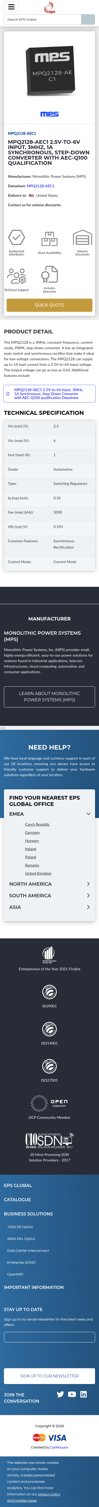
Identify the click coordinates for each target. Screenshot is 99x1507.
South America (30, 896)
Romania (32, 865)
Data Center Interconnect (28, 1251)
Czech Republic (37, 824)
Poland (30, 857)
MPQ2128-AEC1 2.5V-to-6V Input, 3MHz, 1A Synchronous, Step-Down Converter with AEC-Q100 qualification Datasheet (48, 393)
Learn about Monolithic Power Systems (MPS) (49, 696)
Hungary (32, 840)
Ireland (30, 848)
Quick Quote (49, 305)
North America (30, 884)
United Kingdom (38, 873)
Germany (32, 832)
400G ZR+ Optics (21, 1239)
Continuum (59, 1447)
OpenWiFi (15, 1274)
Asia (15, 907)
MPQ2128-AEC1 (40, 186)
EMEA (16, 814)
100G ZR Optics (20, 1227)
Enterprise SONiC (21, 1262)
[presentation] (44, 1355)
